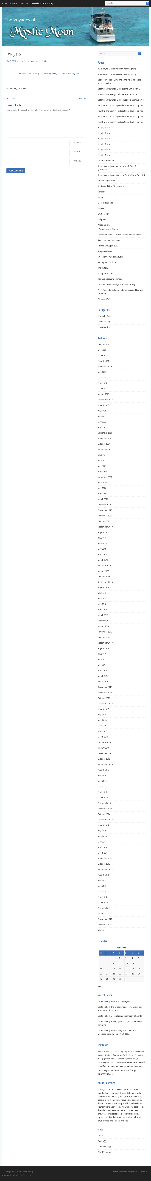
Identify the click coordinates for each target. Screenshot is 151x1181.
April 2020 (102, 493)
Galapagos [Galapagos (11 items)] (103, 1062)
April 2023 (102, 383)
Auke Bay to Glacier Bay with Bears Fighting (117, 69)
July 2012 (102, 930)
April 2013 (102, 897)
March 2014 (103, 853)
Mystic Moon (103, 214)
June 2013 (102, 886)
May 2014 (102, 842)
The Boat (13, 3)
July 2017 (102, 654)
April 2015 (102, 792)
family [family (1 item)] (111, 1059)
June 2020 (102, 482)
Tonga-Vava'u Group (108, 229)
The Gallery (35, 3)
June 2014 (102, 836)
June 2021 (102, 460)
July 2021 (102, 455)
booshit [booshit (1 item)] (100, 1051)
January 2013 (103, 913)
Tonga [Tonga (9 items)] (132, 1070)
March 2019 (103, 560)
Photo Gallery (104, 225)
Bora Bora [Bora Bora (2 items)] (108, 1052)
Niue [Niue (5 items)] (100, 1066)
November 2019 (105, 516)
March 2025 (103, 355)
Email (75, 152)
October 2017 (104, 637)
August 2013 (103, 875)
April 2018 (102, 609)
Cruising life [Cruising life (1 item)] (139, 1055)
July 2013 (102, 880)
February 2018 (104, 621)
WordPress (145, 1172)
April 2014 (102, 847)
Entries (102, 1141)
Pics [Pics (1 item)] (131, 1067)
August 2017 (103, 648)
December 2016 (105, 687)
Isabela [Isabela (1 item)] (118, 1063)
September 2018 (105, 582)
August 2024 (103, 361)
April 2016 (102, 731)
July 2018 (102, 593)
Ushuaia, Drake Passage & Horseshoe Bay (116, 284)
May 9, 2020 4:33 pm (14, 61)
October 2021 (104, 444)
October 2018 (104, 576)
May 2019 (102, 549)
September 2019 (105, 527)
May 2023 (102, 377)
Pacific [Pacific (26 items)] (106, 1066)
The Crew (24, 3)
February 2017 (104, 681)
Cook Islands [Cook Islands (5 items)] (128, 1055)
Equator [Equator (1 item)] (106, 1059)
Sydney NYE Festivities (107, 262)
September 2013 (105, 869)
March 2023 (103, 388)
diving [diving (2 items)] (100, 1059)
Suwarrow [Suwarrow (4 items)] (118, 1070)
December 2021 (105, 433)
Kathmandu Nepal (106, 160)
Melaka (101, 208)
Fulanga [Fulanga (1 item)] (135, 1059)
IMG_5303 (11, 98)
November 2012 (105, 924)
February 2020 (104, 505)
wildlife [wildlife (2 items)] (112, 1074)
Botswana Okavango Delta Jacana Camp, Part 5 (119, 89)
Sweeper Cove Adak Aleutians (111, 257)
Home (4, 3)
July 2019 (102, 538)
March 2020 (103, 499)
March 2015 (103, 797)
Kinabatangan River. (106, 181)
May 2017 (102, 665)
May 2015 (102, 786)
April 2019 (102, 554)
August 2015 (103, 770)
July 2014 (102, 831)
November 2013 (105, 858)
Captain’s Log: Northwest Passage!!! (114, 1001)
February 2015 (104, 803)
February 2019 (104, 565)
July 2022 (102, 411)
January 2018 (103, 626)
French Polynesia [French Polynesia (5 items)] (124, 1059)
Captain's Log (104, 322)
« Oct (100, 986)
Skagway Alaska (105, 251)
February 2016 (104, 742)
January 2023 (103, 394)
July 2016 (102, 714)
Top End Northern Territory (110, 279)
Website (77, 161)
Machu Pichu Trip (105, 203)
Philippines (102, 219)
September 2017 (105, 643)
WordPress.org (104, 1152)
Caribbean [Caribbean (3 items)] (117, 1055)
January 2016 (103, 748)
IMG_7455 (83, 98)
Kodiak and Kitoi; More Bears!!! (111, 186)
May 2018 (102, 604)
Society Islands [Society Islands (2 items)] (107, 1071)
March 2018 (103, 615)
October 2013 (104, 864)
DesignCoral (132, 1172)
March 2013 (103, 902)
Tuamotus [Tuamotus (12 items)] (103, 1074)
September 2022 (105, 400)
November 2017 (105, 632)
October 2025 (104, 344)
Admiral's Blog (104, 316)
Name (76, 142)
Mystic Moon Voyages (25, 1172)
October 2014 (104, 814)
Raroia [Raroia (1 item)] (136, 1067)
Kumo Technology (25, 1175)
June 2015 (102, 781)
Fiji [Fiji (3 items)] (115, 1059)
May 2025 (102, 350)
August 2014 (103, 825)
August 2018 (103, 587)
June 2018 (102, 598)
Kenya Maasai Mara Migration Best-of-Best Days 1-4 (121, 175)
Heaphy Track (104, 127)
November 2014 (105, 808)
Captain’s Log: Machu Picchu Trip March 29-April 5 (120, 1016)
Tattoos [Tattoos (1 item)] (126, 1070)
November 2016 (105, 692)
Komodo (102, 192)
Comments (104, 1146)
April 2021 (102, 471)
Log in (100, 1135)
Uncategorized (104, 327)
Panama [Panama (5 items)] (114, 1066)
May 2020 (102, 488)
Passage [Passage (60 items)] (124, 1066)
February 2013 (104, 908)
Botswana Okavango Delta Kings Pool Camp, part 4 (121, 100)
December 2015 (105, 753)
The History (48, 3)
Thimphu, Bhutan (105, 273)
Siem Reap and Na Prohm (109, 240)
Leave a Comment (33, 61)
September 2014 (105, 819)
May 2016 (102, 726)
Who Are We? (104, 299)
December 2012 (105, 919)
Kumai (100, 197)
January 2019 (103, 571)
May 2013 (102, 891)
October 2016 (104, 698)
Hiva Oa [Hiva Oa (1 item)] (112, 1063)
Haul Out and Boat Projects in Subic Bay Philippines (120, 105)
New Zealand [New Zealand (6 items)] (138, 1062)
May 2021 (102, 466)
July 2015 (102, 775)
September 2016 (105, 703)
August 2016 (103, 709)
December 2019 (105, 510)
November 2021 (105, 438)
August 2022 (103, 405)
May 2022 (102, 422)
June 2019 (102, 543)
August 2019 (103, 532)
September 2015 (105, 764)
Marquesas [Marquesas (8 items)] (126, 1062)
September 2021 (105, 449)
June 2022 (102, 416)
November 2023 (105, 366)
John (46, 61)
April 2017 (102, 670)
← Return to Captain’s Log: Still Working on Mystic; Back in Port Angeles (47, 73)
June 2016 (102, 720)
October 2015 (104, 759)
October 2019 (104, 521)
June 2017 (102, 659)
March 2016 (103, 737)
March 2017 (103, 676)
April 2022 (102, 427)
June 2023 (102, 372)
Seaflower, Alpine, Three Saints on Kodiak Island (119, 235)
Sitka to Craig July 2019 (108, 246)
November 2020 (105, 477)
